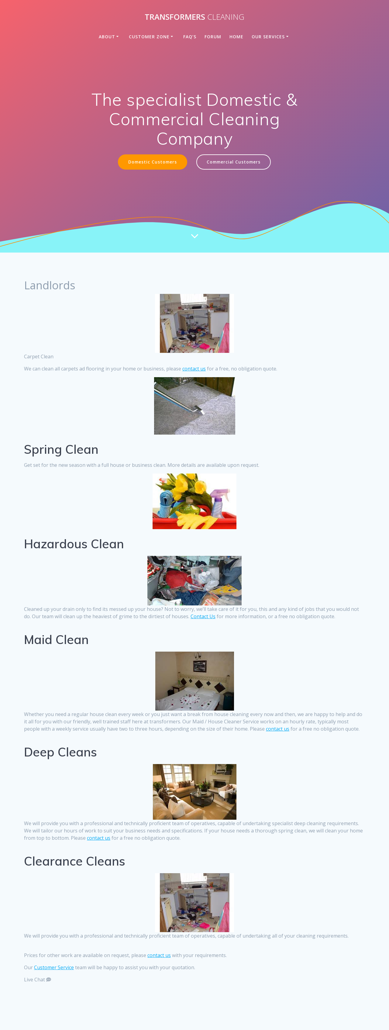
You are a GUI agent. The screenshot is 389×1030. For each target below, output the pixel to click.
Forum (213, 37)
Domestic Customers (152, 162)
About (107, 37)
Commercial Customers (233, 162)
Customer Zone (149, 37)
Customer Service (54, 967)
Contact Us (203, 616)
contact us (194, 368)
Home (236, 37)
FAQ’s (189, 37)
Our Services (268, 37)
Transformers (194, 17)
